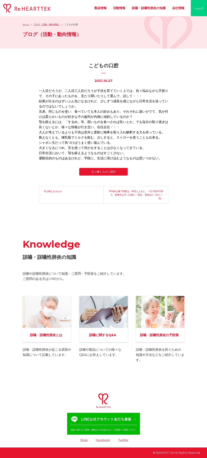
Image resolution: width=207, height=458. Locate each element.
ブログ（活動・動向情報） (46, 24)
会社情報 (178, 8)
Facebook (103, 440)
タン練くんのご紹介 (103, 171)
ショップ (199, 8)
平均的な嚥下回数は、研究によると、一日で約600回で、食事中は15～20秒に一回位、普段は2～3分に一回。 (136, 195)
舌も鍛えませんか (53, 191)
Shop (84, 440)
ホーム (26, 24)
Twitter (123, 440)
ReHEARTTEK (165, 452)
